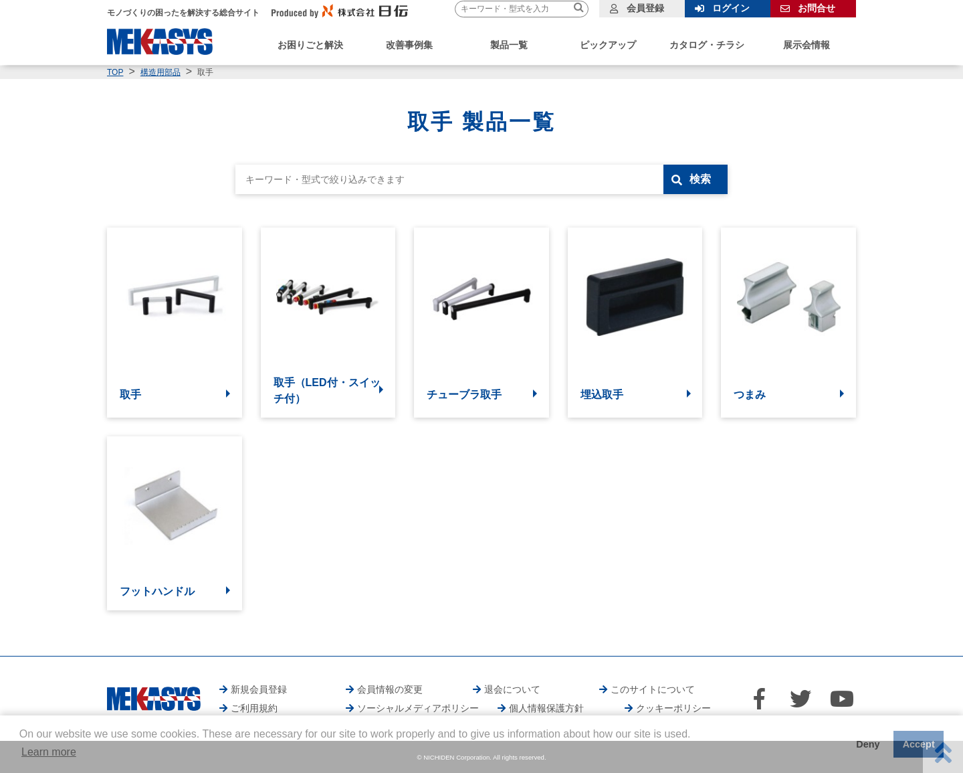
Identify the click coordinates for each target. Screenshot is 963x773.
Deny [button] (867, 744)
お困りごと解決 (310, 44)
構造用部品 (160, 72)
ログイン (731, 8)
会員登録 (645, 8)
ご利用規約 (254, 708)
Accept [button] (919, 744)
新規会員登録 (259, 689)
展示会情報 (806, 44)
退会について (512, 689)
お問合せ (816, 8)
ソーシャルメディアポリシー (418, 708)
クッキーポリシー (673, 708)
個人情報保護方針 (546, 708)
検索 (700, 179)
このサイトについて (653, 689)
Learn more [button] (48, 752)
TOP (115, 72)
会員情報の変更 (390, 689)
